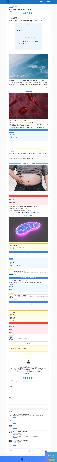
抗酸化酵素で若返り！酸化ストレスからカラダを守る (30, 41)
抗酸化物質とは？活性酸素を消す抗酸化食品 (28, 37)
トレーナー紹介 (11, 3)
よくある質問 (34, 3)
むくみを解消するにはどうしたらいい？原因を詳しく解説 (24, 414)
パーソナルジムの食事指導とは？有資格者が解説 (23, 432)
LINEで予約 (48, 1)
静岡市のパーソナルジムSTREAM (13, 1)
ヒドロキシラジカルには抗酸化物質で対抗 (23, 40)
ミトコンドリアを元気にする (20, 44)
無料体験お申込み (42, 1)
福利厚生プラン (30, 456)
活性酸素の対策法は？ (18, 34)
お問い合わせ (45, 456)
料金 (16, 456)
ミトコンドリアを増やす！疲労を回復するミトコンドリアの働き (32, 45)
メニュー (17, 3)
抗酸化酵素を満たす (19, 36)
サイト (10, 404)
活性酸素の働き (18, 28)
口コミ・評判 (28, 3)
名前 (10, 397)
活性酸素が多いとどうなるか (19, 32)
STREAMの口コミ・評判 (24, 456)
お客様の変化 (22, 3)
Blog (39, 3)
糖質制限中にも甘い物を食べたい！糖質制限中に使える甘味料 (25, 420)
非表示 (30, 24)
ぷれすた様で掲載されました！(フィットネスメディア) (24, 426)
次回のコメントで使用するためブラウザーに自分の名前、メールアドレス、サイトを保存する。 (21, 407)
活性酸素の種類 (18, 30)
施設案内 (34, 456)
